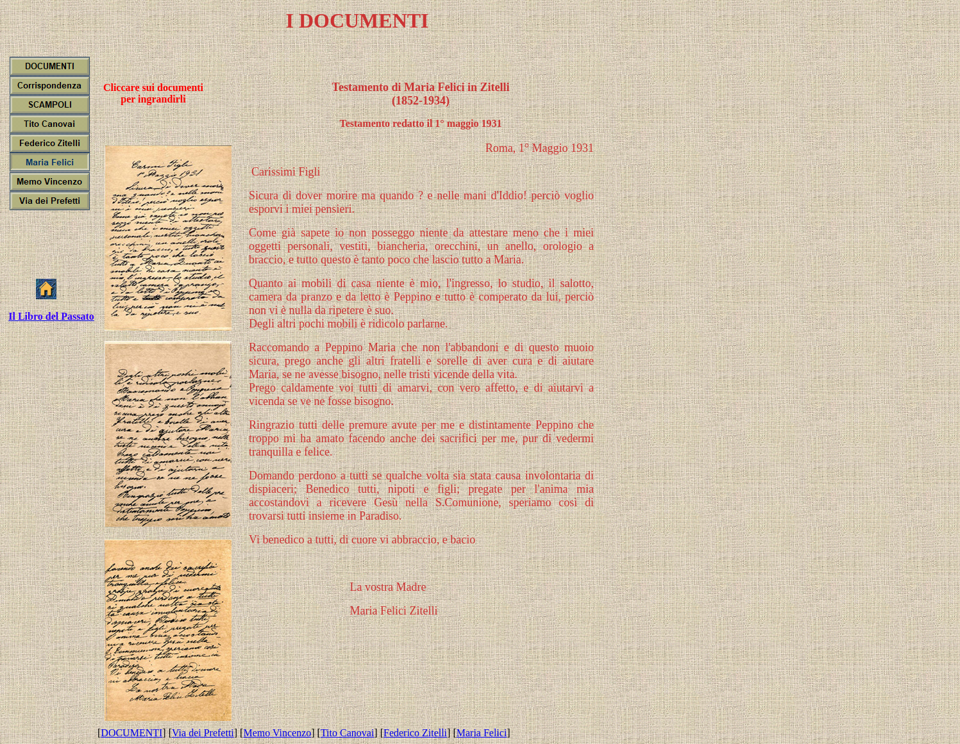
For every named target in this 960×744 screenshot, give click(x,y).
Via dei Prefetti (203, 732)
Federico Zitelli (415, 732)
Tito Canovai (347, 732)
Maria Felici (482, 732)
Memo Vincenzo (277, 732)
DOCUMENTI (131, 732)
